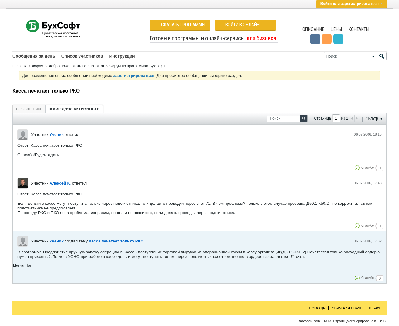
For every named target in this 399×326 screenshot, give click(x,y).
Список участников (82, 56)
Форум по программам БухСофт (137, 66)
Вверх (374, 308)
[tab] (28, 109)
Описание (313, 29)
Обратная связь (347, 308)
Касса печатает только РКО (116, 241)
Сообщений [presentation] (28, 109)
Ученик (56, 134)
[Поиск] (355, 56)
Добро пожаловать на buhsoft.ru (76, 66)
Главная (19, 66)
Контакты (359, 29)
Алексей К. (60, 183)
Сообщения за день (33, 56)
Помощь (317, 308)
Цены (336, 29)
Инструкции (122, 56)
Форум (37, 66)
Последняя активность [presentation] (74, 109)
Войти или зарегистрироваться (351, 4)
